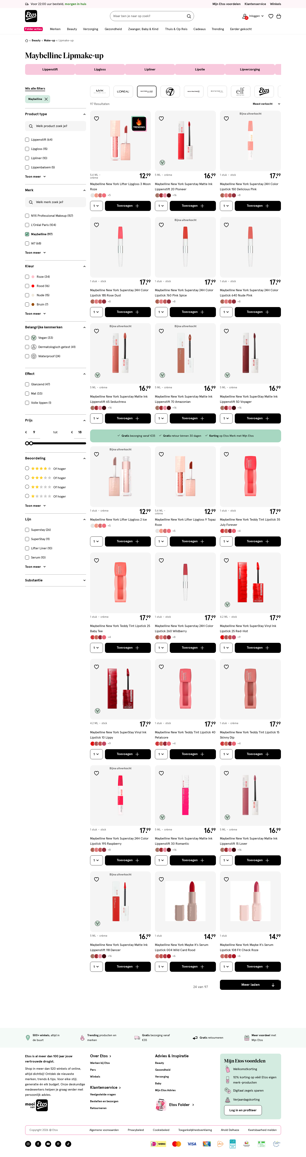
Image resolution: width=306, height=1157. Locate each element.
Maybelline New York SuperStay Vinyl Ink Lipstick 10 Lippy (118, 735)
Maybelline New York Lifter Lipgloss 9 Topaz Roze (185, 522)
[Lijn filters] (55, 519)
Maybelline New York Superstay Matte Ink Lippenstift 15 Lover (249, 841)
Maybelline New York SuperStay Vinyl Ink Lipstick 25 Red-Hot (248, 628)
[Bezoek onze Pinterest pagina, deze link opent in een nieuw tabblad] (58, 1144)
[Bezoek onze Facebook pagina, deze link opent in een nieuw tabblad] (38, 1144)
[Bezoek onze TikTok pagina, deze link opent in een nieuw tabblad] (68, 1144)
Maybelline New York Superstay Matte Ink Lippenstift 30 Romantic (183, 841)
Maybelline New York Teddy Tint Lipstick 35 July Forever (250, 522)
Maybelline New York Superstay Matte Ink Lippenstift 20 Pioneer (183, 186)
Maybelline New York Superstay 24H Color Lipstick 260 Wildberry (184, 628)
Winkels (275, 4)
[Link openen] (233, 1144)
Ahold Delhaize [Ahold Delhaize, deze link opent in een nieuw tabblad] (230, 1130)
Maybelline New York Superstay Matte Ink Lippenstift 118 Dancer (119, 947)
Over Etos (101, 1056)
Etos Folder (182, 1105)
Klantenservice (255, 4)
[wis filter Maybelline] (46, 99)
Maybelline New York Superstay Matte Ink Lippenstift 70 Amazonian (183, 399)
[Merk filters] (55, 190)
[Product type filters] (55, 114)
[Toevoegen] (128, 206)
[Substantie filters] (55, 580)
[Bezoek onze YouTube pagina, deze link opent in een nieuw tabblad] (48, 1144)
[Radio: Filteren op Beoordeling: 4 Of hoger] (55, 468)
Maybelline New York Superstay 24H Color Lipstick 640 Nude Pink (249, 293)
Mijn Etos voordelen (226, 4)
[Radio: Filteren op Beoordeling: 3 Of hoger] (55, 478)
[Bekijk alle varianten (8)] (230, 530)
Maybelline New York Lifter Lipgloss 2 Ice (118, 519)
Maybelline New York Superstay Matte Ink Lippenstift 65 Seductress (119, 399)
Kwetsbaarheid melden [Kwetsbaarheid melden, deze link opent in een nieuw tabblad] (262, 1130)
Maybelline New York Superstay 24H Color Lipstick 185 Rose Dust (119, 293)
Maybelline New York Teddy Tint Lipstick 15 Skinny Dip (249, 735)
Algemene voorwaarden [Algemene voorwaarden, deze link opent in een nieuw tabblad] (104, 1130)
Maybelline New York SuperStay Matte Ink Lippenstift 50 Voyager (249, 399)
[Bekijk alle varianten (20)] (166, 195)
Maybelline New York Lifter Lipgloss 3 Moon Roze (120, 186)
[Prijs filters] (55, 420)
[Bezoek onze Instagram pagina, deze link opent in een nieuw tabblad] (28, 1144)
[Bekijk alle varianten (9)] (100, 195)
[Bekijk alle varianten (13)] (230, 637)
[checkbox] (55, 139)
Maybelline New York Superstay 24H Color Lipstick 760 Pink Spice (184, 293)
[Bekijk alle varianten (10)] (165, 956)
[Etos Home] (31, 16)
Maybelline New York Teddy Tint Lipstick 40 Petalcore (185, 735)
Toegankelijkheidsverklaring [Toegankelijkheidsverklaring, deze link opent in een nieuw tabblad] (195, 1130)
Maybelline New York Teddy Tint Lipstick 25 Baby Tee (120, 628)
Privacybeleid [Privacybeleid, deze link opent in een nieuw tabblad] (136, 1130)
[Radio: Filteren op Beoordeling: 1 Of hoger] (55, 496)
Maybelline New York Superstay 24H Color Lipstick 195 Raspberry (119, 841)
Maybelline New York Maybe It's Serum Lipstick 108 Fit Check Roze (246, 947)
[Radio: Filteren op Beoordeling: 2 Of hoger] (55, 487)
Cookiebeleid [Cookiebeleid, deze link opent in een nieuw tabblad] (161, 1130)
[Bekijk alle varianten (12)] (230, 195)
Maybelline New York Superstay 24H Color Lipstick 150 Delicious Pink (249, 186)
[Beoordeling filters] (55, 458)
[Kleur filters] (55, 266)
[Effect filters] (55, 374)
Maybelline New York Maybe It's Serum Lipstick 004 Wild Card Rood (181, 947)
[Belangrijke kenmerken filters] (55, 327)
